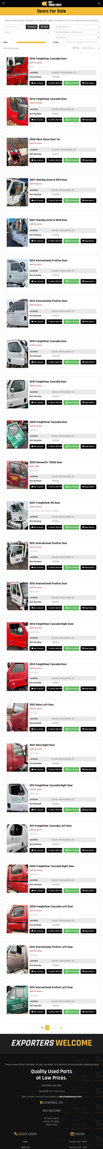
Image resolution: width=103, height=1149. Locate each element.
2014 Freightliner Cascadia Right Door (52, 624)
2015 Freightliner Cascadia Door (48, 341)
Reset (44, 27)
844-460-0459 (51, 1111)
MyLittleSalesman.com (70, 1096)
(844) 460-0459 (55, 83)
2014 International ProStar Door (49, 260)
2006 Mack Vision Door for (45, 139)
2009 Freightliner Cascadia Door (48, 422)
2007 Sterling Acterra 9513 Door (48, 180)
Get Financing (72, 83)
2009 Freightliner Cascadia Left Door (51, 906)
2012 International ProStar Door (48, 543)
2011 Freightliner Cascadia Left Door (51, 826)
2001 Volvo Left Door (42, 705)
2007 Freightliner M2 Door (45, 503)
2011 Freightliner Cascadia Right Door (51, 785)
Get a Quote (37, 83)
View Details (88, 83)
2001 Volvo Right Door (42, 745)
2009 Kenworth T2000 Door (46, 462)
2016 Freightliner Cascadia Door (48, 59)
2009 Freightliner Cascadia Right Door (52, 866)
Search (31, 27)
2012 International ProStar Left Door (51, 947)
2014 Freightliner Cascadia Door (48, 99)
